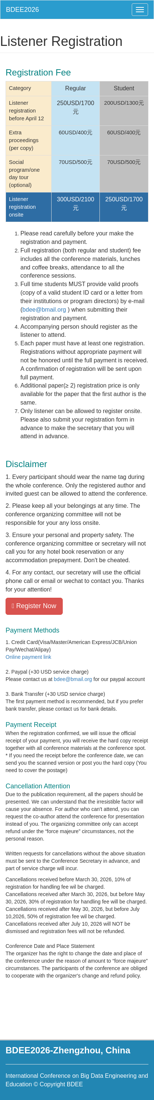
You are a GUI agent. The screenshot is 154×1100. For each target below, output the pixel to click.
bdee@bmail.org (44, 309)
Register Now (34, 606)
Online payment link (28, 657)
